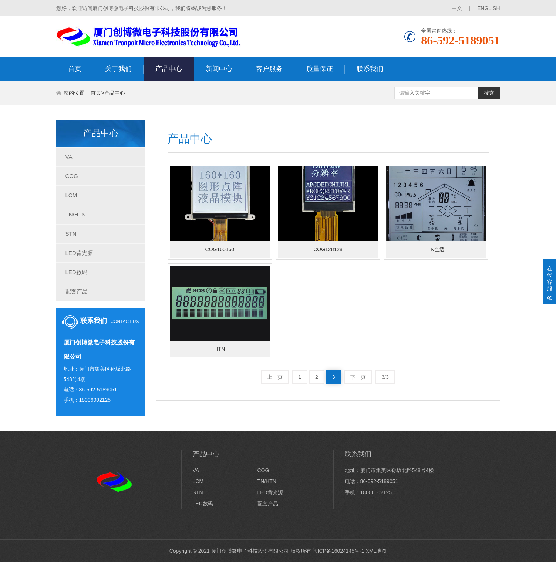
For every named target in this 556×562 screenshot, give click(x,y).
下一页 (358, 377)
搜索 (489, 93)
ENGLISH (488, 8)
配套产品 (76, 291)
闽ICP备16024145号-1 (338, 551)
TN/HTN (75, 214)
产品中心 (168, 69)
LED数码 (76, 272)
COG (71, 176)
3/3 (384, 377)
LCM (71, 195)
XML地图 (376, 551)
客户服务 (269, 69)
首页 (74, 69)
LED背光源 (79, 253)
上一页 (275, 377)
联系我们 (370, 69)
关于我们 (118, 69)
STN (71, 233)
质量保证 (319, 69)
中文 (457, 8)
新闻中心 (219, 69)
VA (69, 157)
